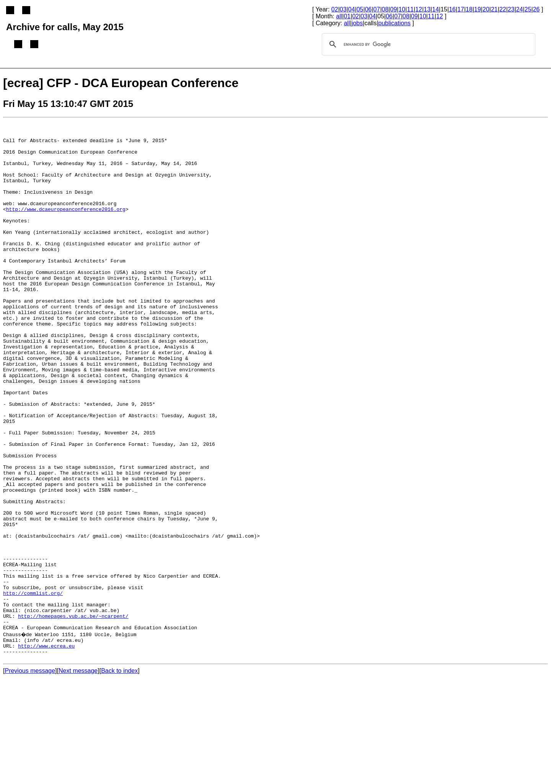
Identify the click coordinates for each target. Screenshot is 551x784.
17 (460, 9)
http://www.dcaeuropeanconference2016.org (66, 227)
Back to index (119, 777)
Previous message (30, 777)
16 (452, 9)
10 (401, 9)
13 (427, 9)
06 (368, 9)
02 (334, 9)
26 (536, 9)
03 (343, 9)
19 (477, 9)
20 (486, 9)
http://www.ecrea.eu (46, 750)
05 (360, 9)
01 (347, 16)
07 (376, 9)
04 (351, 9)
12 (418, 9)
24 (519, 9)
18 (469, 9)
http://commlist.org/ (33, 688)
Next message (78, 777)
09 (393, 9)
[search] (427, 44)
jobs (357, 23)
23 (511, 9)
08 (385, 9)
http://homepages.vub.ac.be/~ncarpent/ (73, 715)
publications (394, 23)
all (339, 16)
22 (502, 9)
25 (528, 9)
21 (494, 9)
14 (435, 9)
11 (410, 9)
